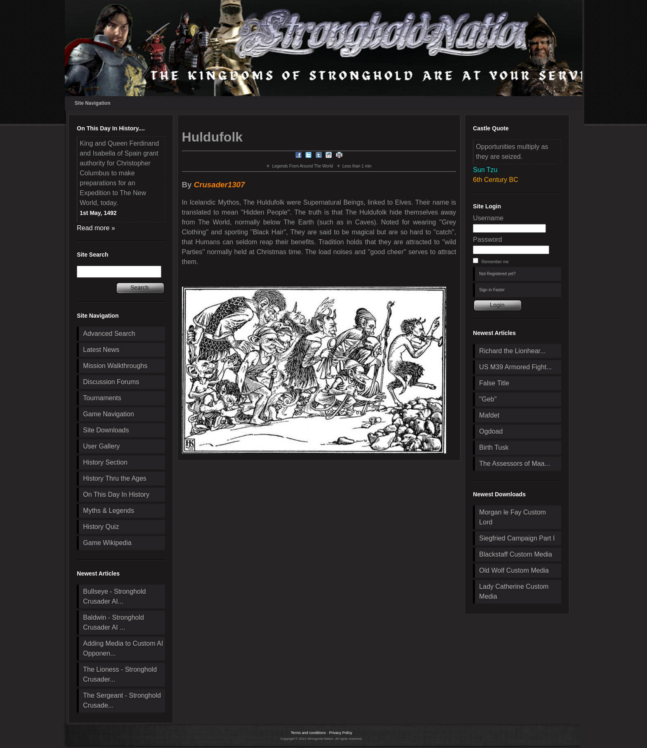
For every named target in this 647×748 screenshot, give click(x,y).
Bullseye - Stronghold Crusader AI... (114, 596)
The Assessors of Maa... (514, 463)
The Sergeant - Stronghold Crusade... (122, 700)
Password (487, 239)
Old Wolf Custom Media (514, 570)
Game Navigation (108, 414)
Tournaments (102, 397)
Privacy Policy (340, 733)
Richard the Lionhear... (512, 350)
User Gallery (101, 446)
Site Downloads (106, 430)
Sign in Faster (492, 290)
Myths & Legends (108, 510)
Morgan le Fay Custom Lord (512, 517)
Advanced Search (109, 333)
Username (488, 218)
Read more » (96, 227)
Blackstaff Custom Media (515, 554)
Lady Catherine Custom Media (513, 591)
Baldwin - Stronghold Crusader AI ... (113, 622)
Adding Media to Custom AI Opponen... (123, 648)
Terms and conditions (308, 733)
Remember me (495, 262)
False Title (494, 383)
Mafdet (489, 415)
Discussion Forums (111, 381)
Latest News (101, 349)
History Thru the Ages (114, 478)
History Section (105, 462)
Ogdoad (491, 431)
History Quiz (101, 526)
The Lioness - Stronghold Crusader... (120, 674)
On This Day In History (116, 494)
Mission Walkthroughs (115, 365)
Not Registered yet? (497, 273)
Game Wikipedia (107, 542)
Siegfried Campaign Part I (517, 538)
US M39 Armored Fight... (515, 366)
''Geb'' (487, 399)
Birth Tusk (493, 447)
